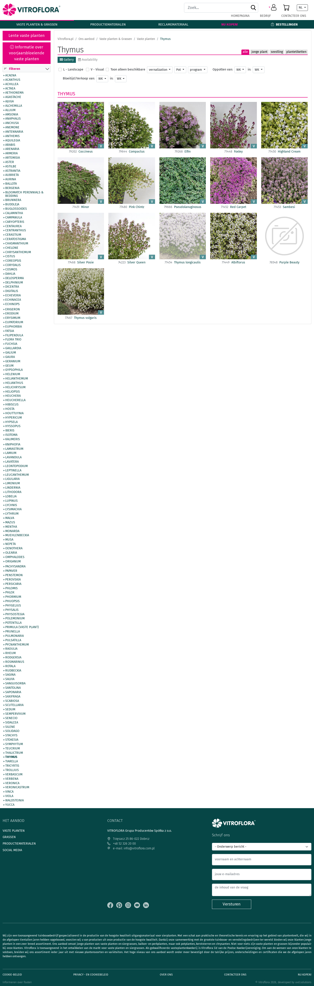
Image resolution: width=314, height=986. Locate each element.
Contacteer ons (293, 16)
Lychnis (11, 505)
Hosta (9, 409)
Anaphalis (13, 119)
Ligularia (12, 479)
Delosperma (14, 278)
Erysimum (12, 318)
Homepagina (240, 16)
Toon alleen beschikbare (128, 69)
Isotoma (11, 435)
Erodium (12, 314)
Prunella (12, 631)
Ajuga (9, 101)
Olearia (11, 553)
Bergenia (12, 188)
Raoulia (11, 649)
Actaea (10, 88)
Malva (9, 518)
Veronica (12, 783)
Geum (9, 366)
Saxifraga (12, 696)
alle (245, 52)
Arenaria (12, 149)
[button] (273, 7)
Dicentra (12, 287)
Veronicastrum (17, 787)
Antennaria (14, 132)
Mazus (10, 522)
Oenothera (13, 548)
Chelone (11, 248)
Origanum (13, 561)
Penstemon (14, 575)
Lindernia (12, 488)
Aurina (10, 179)
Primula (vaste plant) (22, 627)
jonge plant (259, 52)
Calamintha (14, 213)
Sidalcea (11, 722)
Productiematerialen (108, 24)
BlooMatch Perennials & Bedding (24, 194)
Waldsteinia (14, 800)
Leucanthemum (17, 475)
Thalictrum (14, 753)
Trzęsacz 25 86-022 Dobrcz (128, 839)
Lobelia (11, 496)
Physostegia (14, 614)
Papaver (11, 571)
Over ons (166, 974)
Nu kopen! (229, 24)
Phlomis (11, 588)
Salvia (9, 679)
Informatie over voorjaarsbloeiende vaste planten (26, 53)
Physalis (12, 610)
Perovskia (13, 579)
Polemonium (15, 618)
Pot (179, 70)
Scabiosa (12, 701)
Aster (9, 162)
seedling (277, 52)
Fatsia (9, 331)
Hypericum (13, 417)
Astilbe (10, 166)
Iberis (9, 431)
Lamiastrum (14, 449)
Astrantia (12, 171)
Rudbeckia (13, 670)
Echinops (12, 304)
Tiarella (11, 761)
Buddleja (12, 204)
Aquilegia (12, 140)
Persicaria (13, 584)
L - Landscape (73, 69)
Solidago (12, 731)
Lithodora (13, 492)
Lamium (10, 453)
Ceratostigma (15, 239)
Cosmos (11, 269)
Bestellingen (284, 24)
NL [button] (301, 7)
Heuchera (13, 396)
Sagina (10, 675)
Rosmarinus (14, 662)
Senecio (11, 718)
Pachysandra (15, 567)
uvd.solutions (303, 982)
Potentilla (13, 623)
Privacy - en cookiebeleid (90, 974)
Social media (12, 850)
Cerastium (13, 235)
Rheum (10, 653)
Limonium (12, 483)
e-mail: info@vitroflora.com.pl (131, 848)
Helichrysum (15, 387)
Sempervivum (15, 714)
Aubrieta (12, 175)
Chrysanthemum (18, 252)
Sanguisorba (15, 683)
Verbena (11, 779)
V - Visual (97, 69)
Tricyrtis (12, 766)
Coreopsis (13, 261)
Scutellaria (14, 705)
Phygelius (13, 605)
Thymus (11, 757)
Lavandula (13, 457)
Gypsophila (14, 370)
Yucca (9, 805)
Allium (10, 110)
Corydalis (13, 265)
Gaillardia (13, 348)
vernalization (158, 70)
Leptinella (13, 470)
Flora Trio (13, 340)
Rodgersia (13, 657)
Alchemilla (13, 106)
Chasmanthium (16, 243)
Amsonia (11, 114)
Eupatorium (14, 322)
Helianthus (14, 383)
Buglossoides (16, 209)
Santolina (13, 688)
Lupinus (11, 501)
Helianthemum (16, 378)
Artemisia (12, 158)
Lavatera (12, 462)
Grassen (9, 837)
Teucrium (12, 748)
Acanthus (12, 80)
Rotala (10, 666)
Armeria (11, 153)
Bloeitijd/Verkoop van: (79, 78)
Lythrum (12, 514)
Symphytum (14, 744)
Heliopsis (12, 391)
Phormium (13, 597)
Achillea (11, 84)
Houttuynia (14, 413)
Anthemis (12, 136)
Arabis (10, 145)
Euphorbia (13, 326)
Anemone (12, 127)
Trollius (12, 770)
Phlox (9, 592)
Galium (10, 352)
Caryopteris (14, 222)
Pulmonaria (14, 636)
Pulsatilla (13, 640)
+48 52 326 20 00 (121, 843)
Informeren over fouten (17, 982)
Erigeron (12, 309)
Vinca (9, 792)
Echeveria (13, 295)
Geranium (12, 361)
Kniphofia (12, 444)
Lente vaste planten (27, 35)
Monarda (12, 531)
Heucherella (15, 400)
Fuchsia (11, 344)
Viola (9, 796)
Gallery (67, 60)
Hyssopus (12, 426)
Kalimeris (12, 439)
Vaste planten (14, 831)
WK (239, 70)
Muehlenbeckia (17, 535)
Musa (9, 540)
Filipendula (14, 335)
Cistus (10, 256)
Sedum (10, 709)
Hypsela (11, 422)
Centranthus (15, 230)
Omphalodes (14, 557)
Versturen (232, 904)
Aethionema (14, 93)
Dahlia (10, 274)
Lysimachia (13, 509)
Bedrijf (265, 16)
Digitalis (11, 291)
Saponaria (13, 692)
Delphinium (14, 282)
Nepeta (10, 544)
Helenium (12, 374)
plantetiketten (296, 52)
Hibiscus (12, 405)
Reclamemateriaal (173, 24)
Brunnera (13, 200)
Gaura (10, 357)
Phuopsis (12, 601)
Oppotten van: (223, 69)
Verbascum (13, 774)
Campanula (13, 217)
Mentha (11, 527)
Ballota (11, 184)
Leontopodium (16, 466)
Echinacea (13, 300)
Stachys (11, 735)
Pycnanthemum (17, 644)
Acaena (10, 75)
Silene (10, 727)
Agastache (13, 97)
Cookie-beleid (12, 974)
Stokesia (11, 740)
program (196, 70)
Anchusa (12, 123)
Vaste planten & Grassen (36, 24)
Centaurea (13, 226)
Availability (87, 60)
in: (249, 69)
